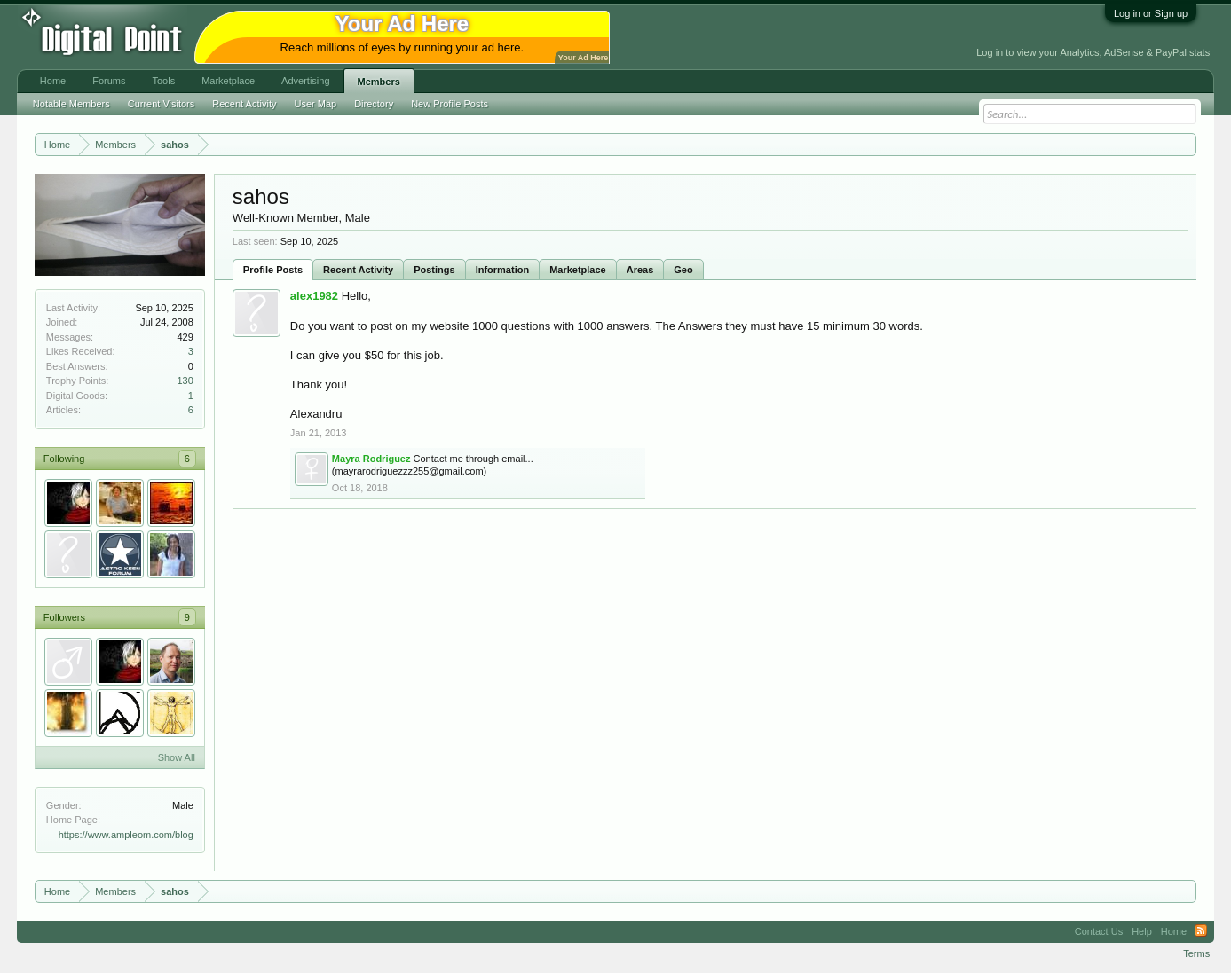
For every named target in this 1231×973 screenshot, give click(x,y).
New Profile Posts (449, 103)
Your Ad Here (583, 57)
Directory (373, 103)
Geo (683, 269)
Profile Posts (273, 269)
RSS (1201, 931)
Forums (108, 80)
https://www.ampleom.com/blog (126, 834)
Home (53, 80)
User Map (315, 103)
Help (1142, 931)
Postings (434, 269)
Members (379, 81)
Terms (1196, 953)
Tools (163, 80)
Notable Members (71, 103)
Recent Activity (358, 269)
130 (185, 380)
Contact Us (1099, 931)
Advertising (305, 80)
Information (503, 269)
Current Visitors (161, 103)
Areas (640, 269)
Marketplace (577, 269)
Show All (176, 757)
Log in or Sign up (1151, 13)
